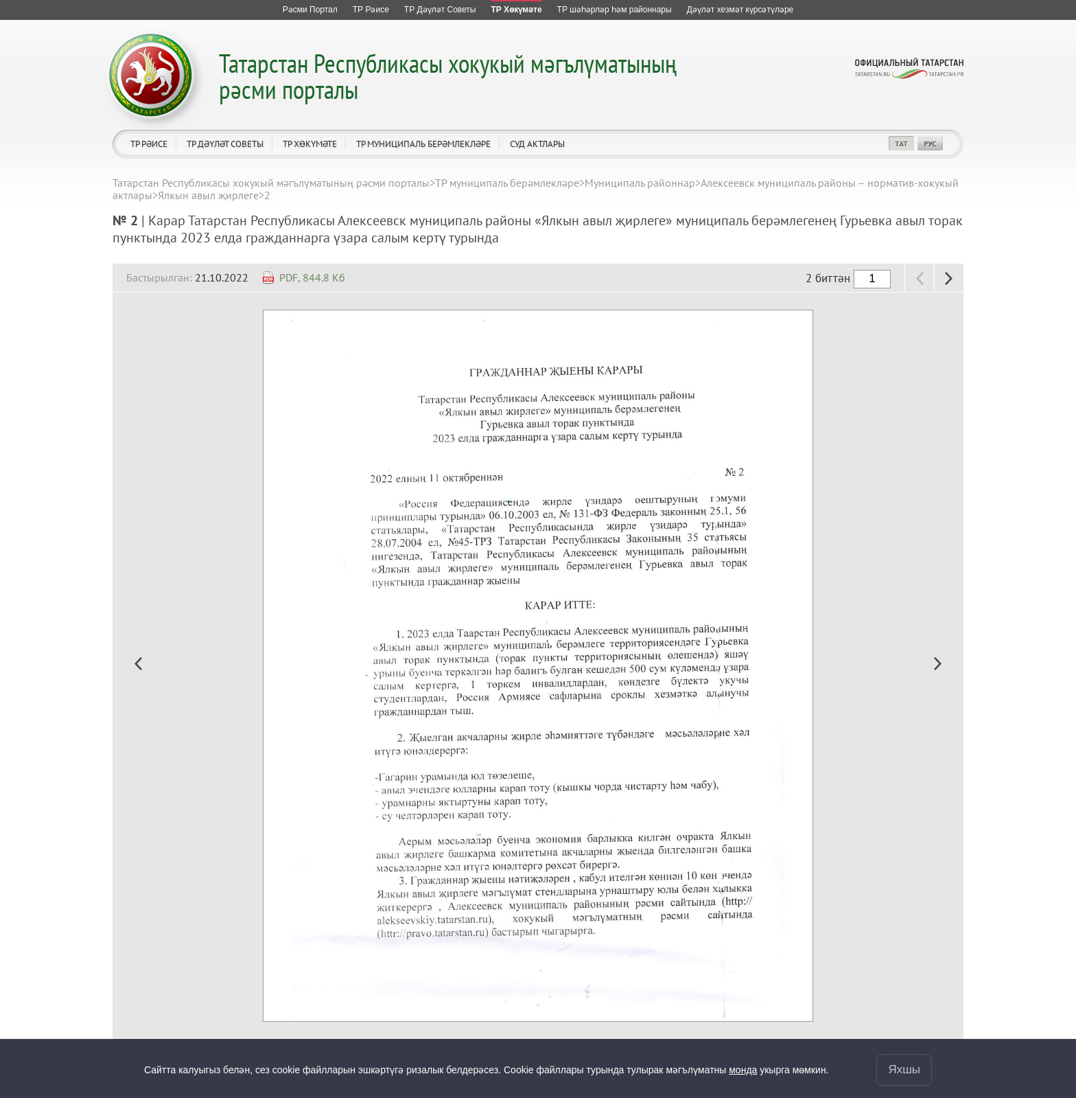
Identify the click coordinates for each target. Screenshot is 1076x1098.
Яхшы (904, 1069)
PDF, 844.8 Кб (312, 277)
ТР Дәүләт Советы (225, 144)
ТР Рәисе (148, 144)
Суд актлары (537, 144)
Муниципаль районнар (640, 183)
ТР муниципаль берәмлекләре (423, 144)
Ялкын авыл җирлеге (208, 195)
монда (743, 1069)
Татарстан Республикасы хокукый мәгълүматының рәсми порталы (448, 76)
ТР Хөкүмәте (310, 144)
